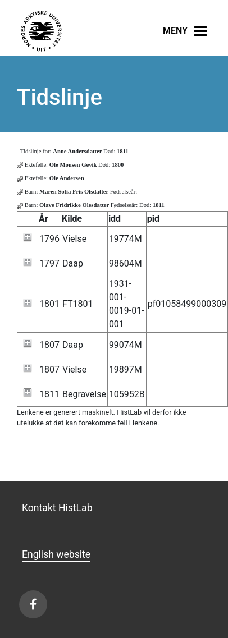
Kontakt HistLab (57, 507)
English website (56, 554)
